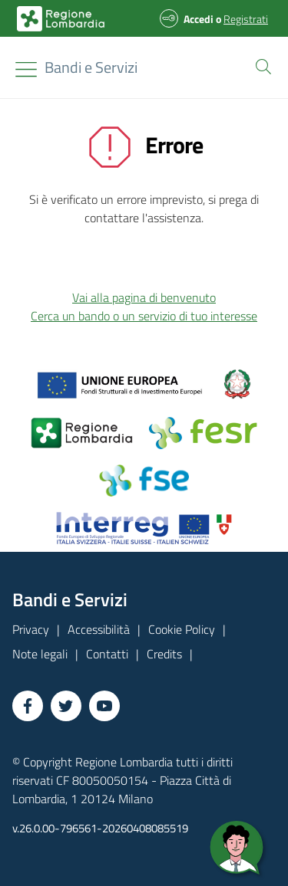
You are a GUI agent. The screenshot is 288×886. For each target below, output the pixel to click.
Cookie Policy (181, 629)
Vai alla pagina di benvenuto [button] (144, 297)
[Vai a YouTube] (104, 705)
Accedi (199, 19)
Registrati (245, 19)
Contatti (107, 654)
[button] (260, 65)
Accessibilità (99, 629)
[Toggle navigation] (26, 69)
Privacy (30, 629)
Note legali (40, 654)
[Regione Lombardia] (91, 67)
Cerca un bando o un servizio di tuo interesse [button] (144, 316)
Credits (164, 654)
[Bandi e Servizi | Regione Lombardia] (60, 18)
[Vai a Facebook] (27, 705)
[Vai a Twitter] (66, 705)
